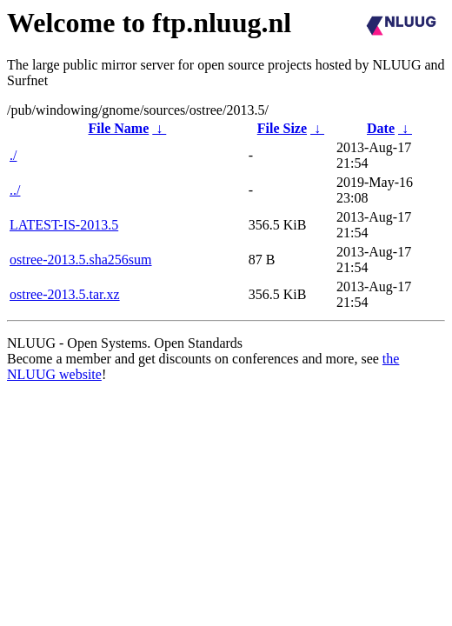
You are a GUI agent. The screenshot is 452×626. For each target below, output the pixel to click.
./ (13, 155)
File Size (282, 128)
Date (381, 128)
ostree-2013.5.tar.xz (65, 294)
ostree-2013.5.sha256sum (81, 259)
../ (15, 190)
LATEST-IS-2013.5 (64, 224)
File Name (119, 128)
